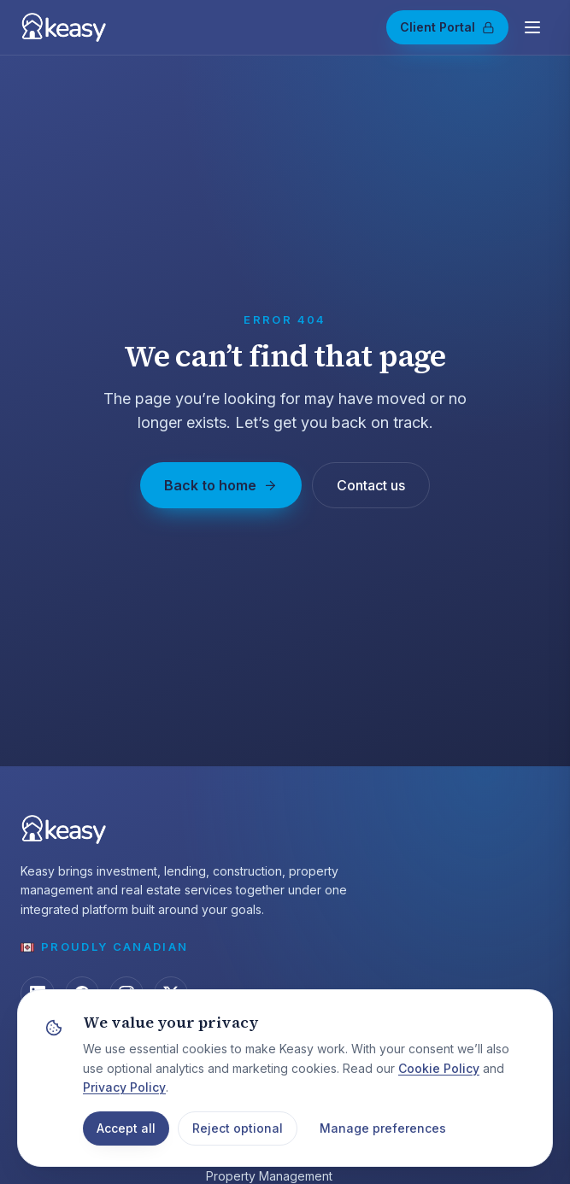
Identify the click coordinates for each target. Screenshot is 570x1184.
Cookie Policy (438, 1068)
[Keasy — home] (64, 27)
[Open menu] (532, 27)
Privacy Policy (124, 1087)
